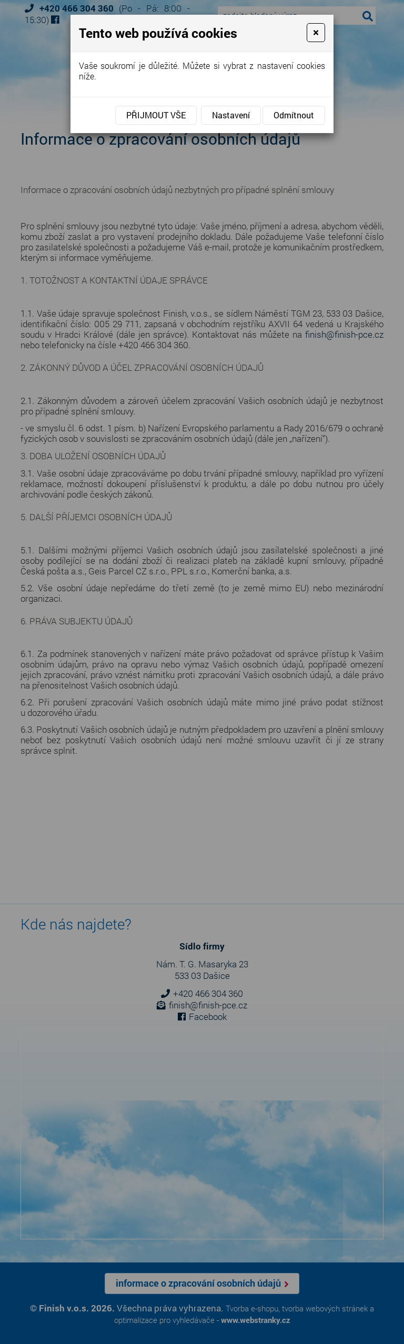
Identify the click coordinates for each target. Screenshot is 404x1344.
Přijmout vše (156, 114)
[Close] (316, 32)
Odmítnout (294, 114)
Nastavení (231, 114)
